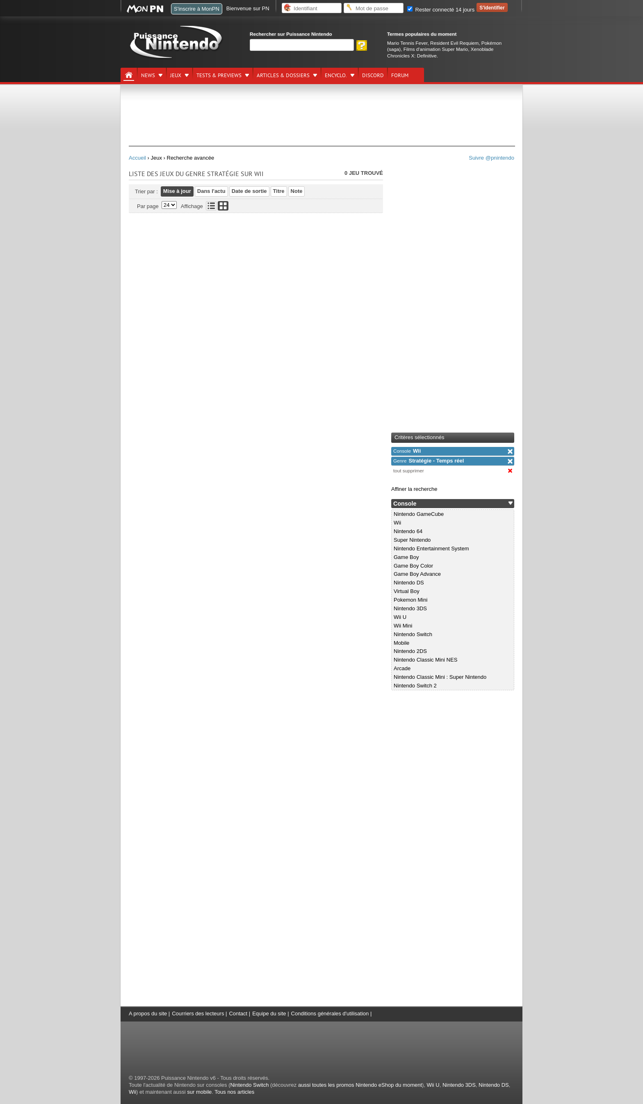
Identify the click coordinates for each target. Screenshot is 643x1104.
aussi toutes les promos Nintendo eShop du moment (360, 1085)
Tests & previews (219, 75)
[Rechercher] (302, 45)
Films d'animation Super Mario (436, 49)
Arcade (402, 668)
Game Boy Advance (417, 574)
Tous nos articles (234, 1092)
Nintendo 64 (408, 531)
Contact (238, 1013)
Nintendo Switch (413, 634)
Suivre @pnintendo (491, 158)
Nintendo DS (409, 582)
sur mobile (199, 1092)
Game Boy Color (413, 566)
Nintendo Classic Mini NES (425, 660)
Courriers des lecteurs (198, 1013)
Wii (407, 451)
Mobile (401, 643)
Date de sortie (249, 191)
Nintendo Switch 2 (415, 686)
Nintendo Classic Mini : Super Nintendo (440, 677)
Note (297, 191)
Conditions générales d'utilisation (330, 1013)
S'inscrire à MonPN (196, 9)
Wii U (400, 617)
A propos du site (148, 1013)
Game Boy (406, 557)
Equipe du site (269, 1013)
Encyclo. (336, 75)
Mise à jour (177, 191)
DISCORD (373, 75)
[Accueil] (128, 75)
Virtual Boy (407, 591)
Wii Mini (403, 626)
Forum (399, 75)
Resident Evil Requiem (454, 43)
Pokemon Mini (410, 600)
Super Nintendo (412, 540)
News (148, 75)
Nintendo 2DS (410, 651)
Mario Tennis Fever (407, 43)
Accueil (137, 158)
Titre (279, 191)
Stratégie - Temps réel (428, 461)
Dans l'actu (211, 191)
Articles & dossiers (283, 75)
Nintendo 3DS (410, 608)
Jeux (175, 75)
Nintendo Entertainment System (431, 548)
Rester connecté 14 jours (440, 10)
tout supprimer (408, 470)
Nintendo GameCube (419, 514)
